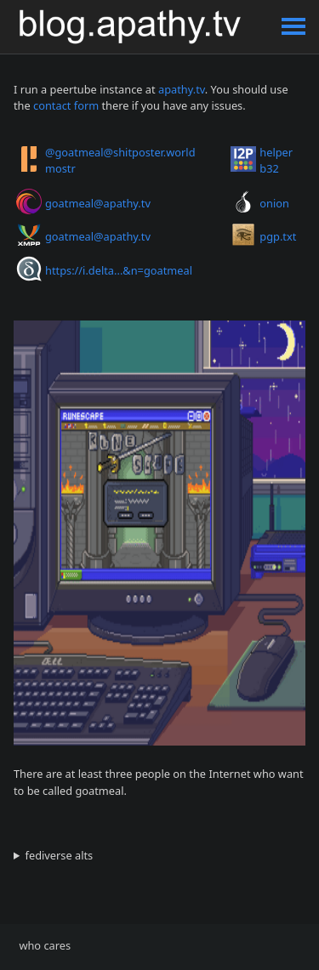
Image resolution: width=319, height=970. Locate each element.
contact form (66, 105)
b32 (269, 168)
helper (276, 152)
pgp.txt (277, 236)
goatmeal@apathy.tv (98, 203)
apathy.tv (181, 89)
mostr (60, 168)
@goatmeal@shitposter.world (120, 152)
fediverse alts (60, 855)
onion (274, 203)
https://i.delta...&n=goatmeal (118, 270)
